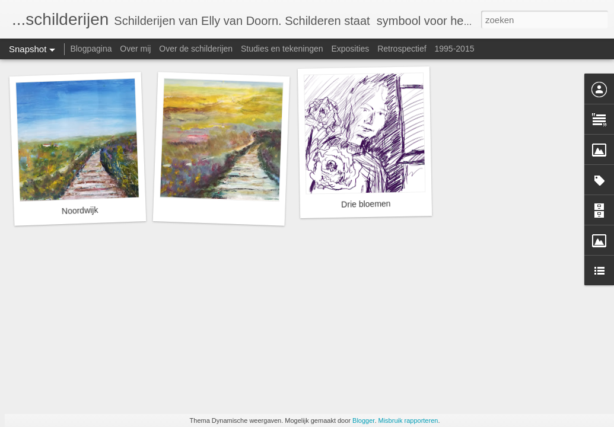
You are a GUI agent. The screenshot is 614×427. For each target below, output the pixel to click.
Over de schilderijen (196, 48)
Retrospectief (401, 48)
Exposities (350, 48)
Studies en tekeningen (282, 48)
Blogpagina (91, 48)
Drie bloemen (366, 204)
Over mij (135, 48)
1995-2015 (455, 48)
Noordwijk (80, 210)
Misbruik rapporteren (408, 420)
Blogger (363, 420)
